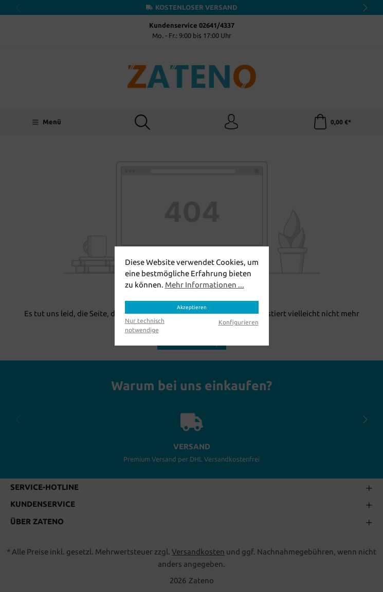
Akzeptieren (192, 307)
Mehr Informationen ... (204, 284)
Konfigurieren (238, 322)
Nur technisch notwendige (145, 325)
